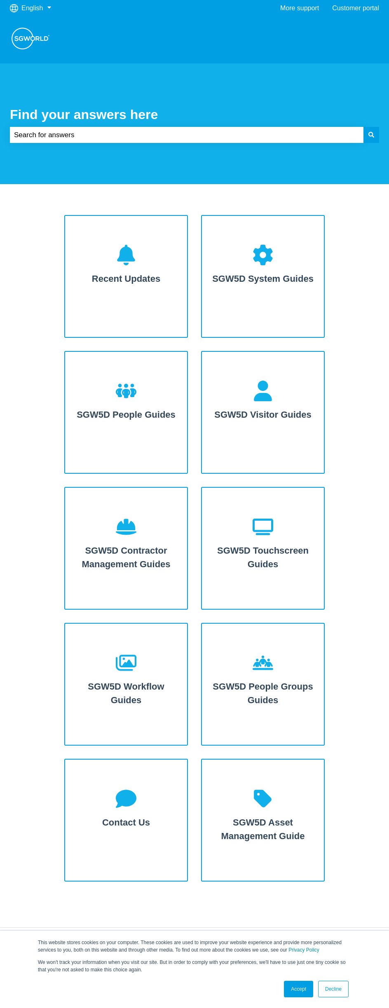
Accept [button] (298, 989)
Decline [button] (333, 989)
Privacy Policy (303, 950)
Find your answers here (84, 114)
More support (299, 8)
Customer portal (355, 8)
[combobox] (186, 135)
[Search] (371, 135)
